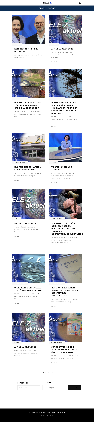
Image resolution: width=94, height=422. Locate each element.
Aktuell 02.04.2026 (25, 347)
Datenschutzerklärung (58, 412)
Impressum (32, 412)
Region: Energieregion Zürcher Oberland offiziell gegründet (27, 105)
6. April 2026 (17, 62)
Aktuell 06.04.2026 (62, 49)
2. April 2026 (17, 360)
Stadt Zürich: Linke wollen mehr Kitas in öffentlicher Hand (64, 349)
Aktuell (54, 44)
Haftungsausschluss (43, 412)
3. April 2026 (17, 236)
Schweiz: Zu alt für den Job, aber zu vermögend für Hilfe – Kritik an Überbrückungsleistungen (67, 228)
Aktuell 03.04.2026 (25, 223)
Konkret (17, 44)
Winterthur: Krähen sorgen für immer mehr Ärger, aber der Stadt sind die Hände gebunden (64, 108)
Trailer (53, 162)
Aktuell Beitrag (20, 98)
